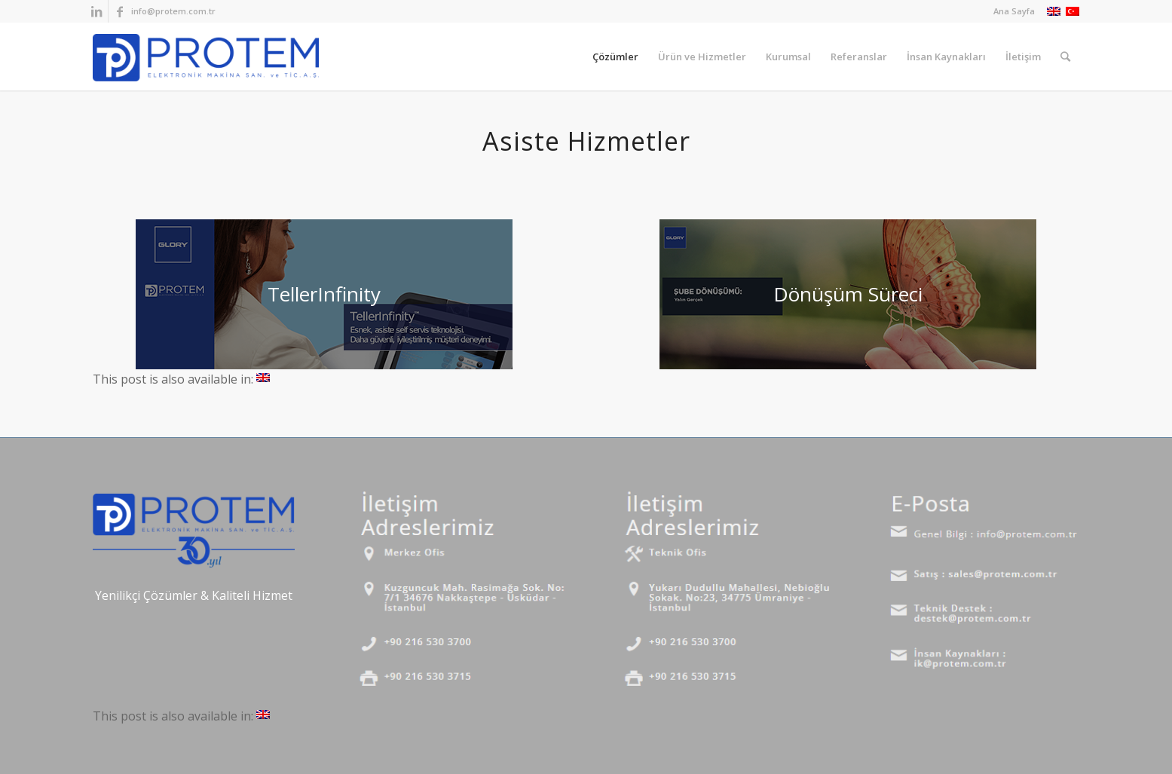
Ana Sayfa (1014, 11)
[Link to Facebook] (120, 11)
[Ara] (1065, 56)
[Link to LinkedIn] (97, 11)
